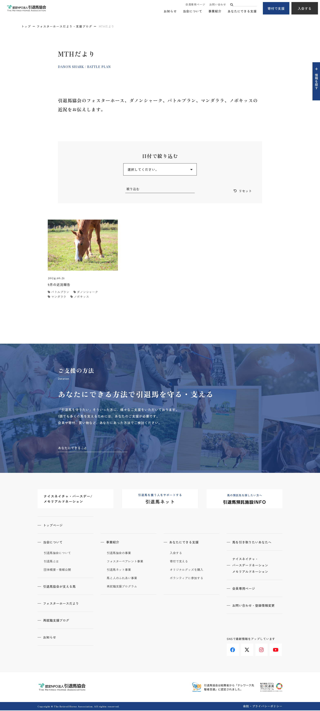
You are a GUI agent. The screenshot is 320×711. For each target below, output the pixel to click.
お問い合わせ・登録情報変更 (255, 606)
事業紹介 (214, 11)
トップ (26, 26)
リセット (245, 191)
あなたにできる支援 (242, 11)
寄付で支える (179, 562)
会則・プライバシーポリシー (262, 707)
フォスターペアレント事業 (126, 562)
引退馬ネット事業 (120, 570)
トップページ (54, 525)
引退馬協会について (58, 553)
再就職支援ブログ (57, 620)
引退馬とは (52, 562)
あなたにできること (73, 448)
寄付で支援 (276, 8)
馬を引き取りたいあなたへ (253, 542)
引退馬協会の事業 (120, 553)
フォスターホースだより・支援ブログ (64, 26)
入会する (305, 8)
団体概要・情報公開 (58, 570)
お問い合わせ (217, 4)
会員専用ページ (195, 4)
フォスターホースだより (63, 603)
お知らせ (170, 11)
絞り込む (133, 189)
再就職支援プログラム (123, 587)
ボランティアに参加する (188, 579)
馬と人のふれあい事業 (123, 579)
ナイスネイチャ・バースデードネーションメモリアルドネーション (252, 566)
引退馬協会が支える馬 (61, 586)
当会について (192, 11)
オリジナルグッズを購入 (188, 570)
